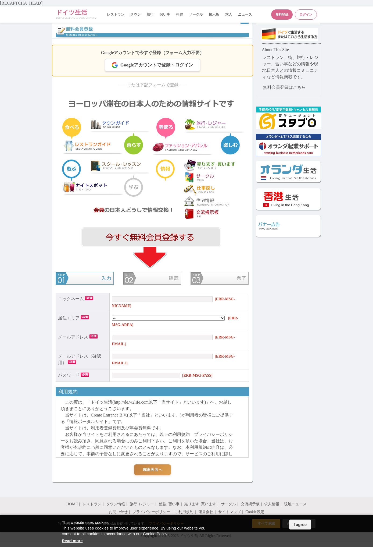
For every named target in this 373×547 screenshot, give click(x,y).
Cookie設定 (254, 512)
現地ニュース (295, 504)
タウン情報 (115, 504)
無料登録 (281, 14)
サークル (196, 14)
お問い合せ (118, 512)
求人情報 (271, 504)
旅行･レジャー (142, 504)
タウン (135, 14)
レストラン (115, 14)
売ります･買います (200, 504)
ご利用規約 (184, 512)
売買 (179, 14)
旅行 (150, 14)
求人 (228, 14)
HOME (72, 504)
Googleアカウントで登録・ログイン (152, 65)
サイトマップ (229, 512)
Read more (72, 541)
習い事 (165, 14)
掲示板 (214, 14)
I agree (300, 524)
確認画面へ (153, 469)
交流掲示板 (250, 504)
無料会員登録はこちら (284, 87)
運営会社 (205, 512)
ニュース (245, 14)
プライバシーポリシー (151, 512)
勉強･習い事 (169, 504)
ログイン (305, 14)
